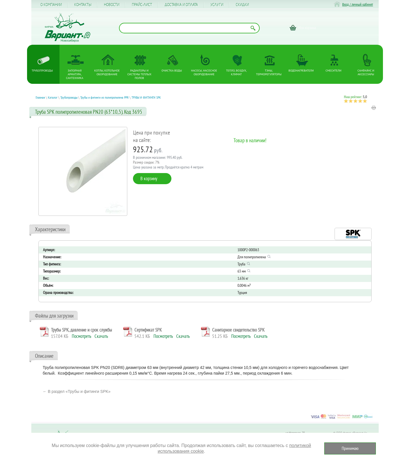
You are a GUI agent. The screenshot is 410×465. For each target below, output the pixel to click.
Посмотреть (81, 336)
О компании (51, 5)
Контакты (82, 5)
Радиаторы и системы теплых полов (139, 74)
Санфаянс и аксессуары (366, 72)
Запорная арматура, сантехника (74, 74)
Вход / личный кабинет (357, 4)
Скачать (101, 336)
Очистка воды (171, 70)
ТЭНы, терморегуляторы (268, 72)
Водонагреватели (301, 70)
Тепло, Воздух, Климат (236, 72)
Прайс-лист (142, 5)
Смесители (333, 70)
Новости (111, 5)
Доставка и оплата (181, 5)
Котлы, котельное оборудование (107, 72)
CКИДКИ (242, 5)
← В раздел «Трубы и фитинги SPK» (76, 391)
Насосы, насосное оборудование (204, 72)
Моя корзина (307, 27)
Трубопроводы (42, 70)
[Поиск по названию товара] (189, 28)
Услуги (216, 5)
